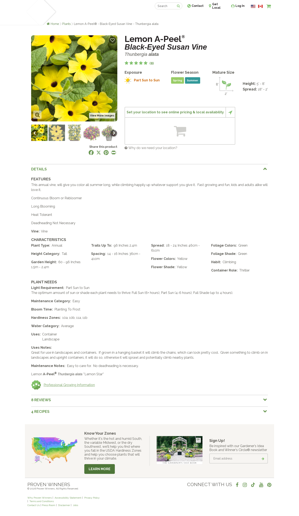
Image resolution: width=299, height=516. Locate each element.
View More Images (102, 115)
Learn (77, 16)
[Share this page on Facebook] (91, 152)
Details (39, 169)
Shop (146, 16)
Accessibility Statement (68, 497)
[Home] (32, 12)
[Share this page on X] (98, 152)
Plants (66, 24)
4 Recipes (40, 411)
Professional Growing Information (63, 385)
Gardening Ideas (99, 16)
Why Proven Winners (39, 497)
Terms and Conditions (41, 501)
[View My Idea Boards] (261, 16)
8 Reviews (41, 400)
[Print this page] (113, 152)
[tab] (149, 169)
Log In (240, 5)
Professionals (180, 16)
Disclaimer (64, 505)
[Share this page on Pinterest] (106, 152)
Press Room (48, 505)
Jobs (75, 505)
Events (160, 16)
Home (55, 24)
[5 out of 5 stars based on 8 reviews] (139, 63)
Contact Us (33, 505)
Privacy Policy (92, 497)
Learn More (99, 469)
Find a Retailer (127, 16)
